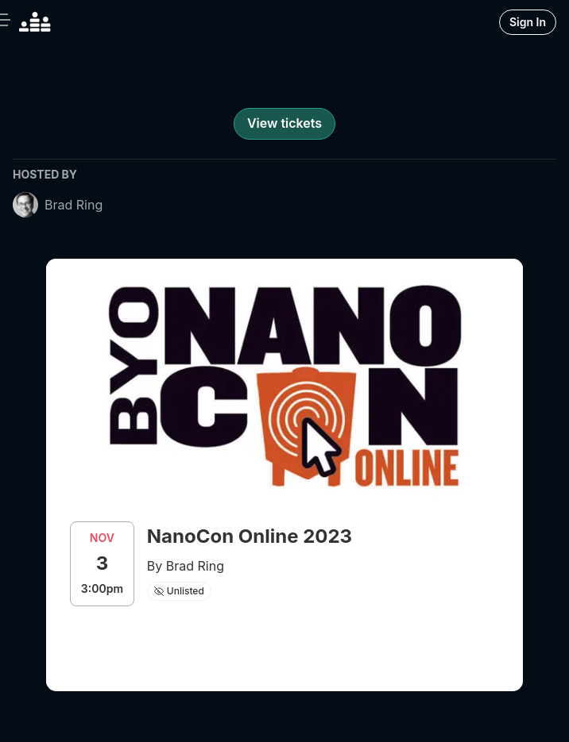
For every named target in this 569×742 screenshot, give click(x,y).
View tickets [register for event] (284, 123)
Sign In (527, 22)
